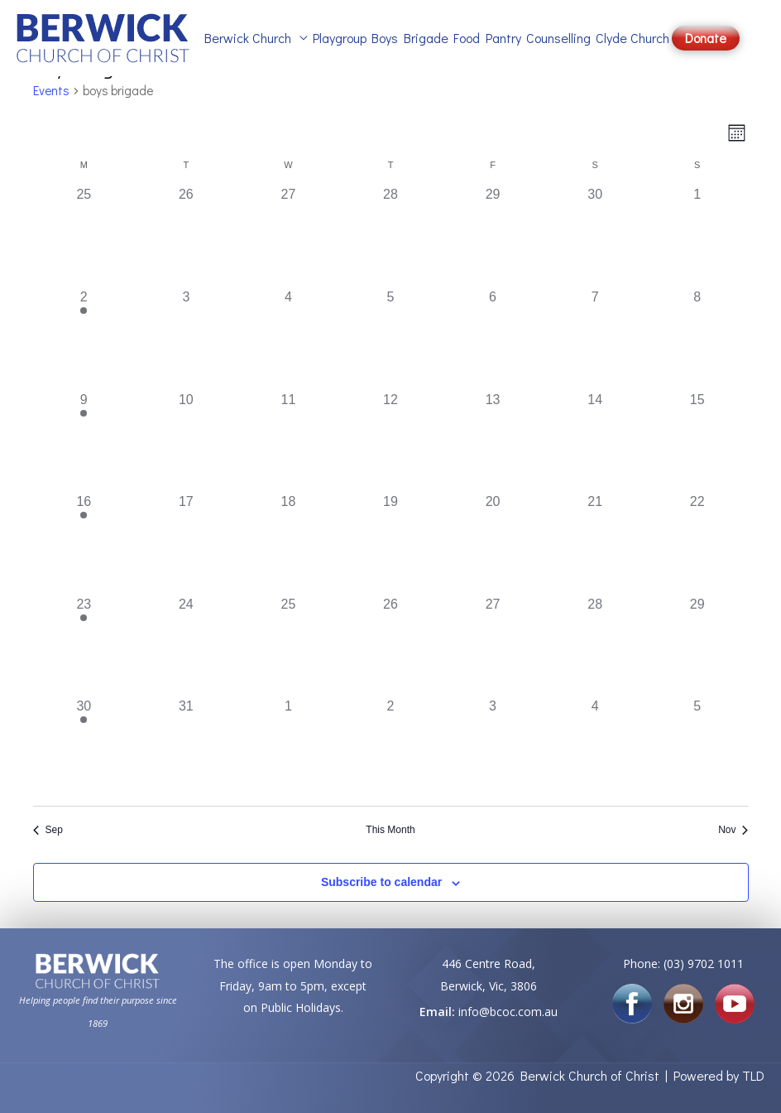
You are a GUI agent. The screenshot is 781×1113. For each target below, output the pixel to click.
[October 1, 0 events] (697, 236)
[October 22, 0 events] (697, 543)
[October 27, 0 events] (493, 646)
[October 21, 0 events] (595, 543)
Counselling (558, 37)
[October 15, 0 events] (697, 441)
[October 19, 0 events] (390, 543)
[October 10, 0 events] (186, 441)
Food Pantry (487, 37)
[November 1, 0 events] (288, 747)
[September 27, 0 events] (288, 236)
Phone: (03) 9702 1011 (683, 963)
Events (51, 90)
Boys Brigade (409, 37)
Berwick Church (247, 37)
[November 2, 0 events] (390, 747)
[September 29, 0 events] (493, 236)
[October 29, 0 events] (697, 646)
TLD (753, 1075)
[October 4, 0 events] (288, 338)
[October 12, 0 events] (390, 441)
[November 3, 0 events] (493, 747)
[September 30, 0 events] (595, 236)
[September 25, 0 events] (84, 236)
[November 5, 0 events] (697, 747)
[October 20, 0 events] (493, 543)
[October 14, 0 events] (595, 441)
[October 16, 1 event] (84, 543)
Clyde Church (632, 37)
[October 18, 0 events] (288, 543)
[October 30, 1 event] (84, 747)
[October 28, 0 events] (595, 646)
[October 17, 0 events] (186, 543)
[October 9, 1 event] (84, 441)
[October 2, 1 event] (84, 338)
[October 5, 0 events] (390, 338)
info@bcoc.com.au (508, 1011)
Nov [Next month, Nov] (733, 830)
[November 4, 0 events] (595, 747)
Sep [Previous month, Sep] (48, 830)
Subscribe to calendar (381, 882)
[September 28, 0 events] (390, 236)
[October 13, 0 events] (493, 441)
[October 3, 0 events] (186, 338)
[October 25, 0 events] (288, 646)
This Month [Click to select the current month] (390, 830)
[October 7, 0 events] (595, 338)
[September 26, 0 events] (186, 236)
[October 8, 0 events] (697, 338)
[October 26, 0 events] (390, 646)
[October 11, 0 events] (288, 441)
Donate (705, 37)
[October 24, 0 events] (186, 646)
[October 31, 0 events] (186, 747)
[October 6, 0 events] (493, 338)
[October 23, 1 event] (84, 646)
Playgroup (340, 37)
